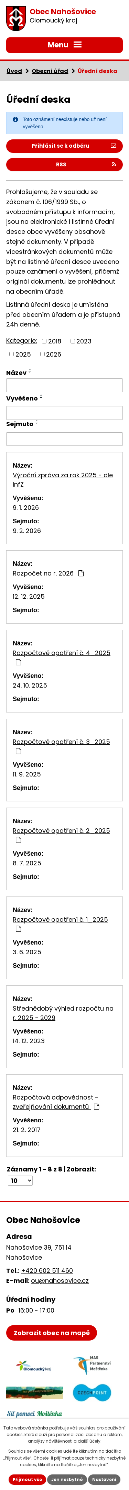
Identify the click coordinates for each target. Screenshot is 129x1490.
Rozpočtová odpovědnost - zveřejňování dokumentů (56, 1102)
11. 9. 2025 (27, 774)
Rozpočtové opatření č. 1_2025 (60, 923)
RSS (86, 164)
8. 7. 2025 (27, 863)
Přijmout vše (27, 1479)
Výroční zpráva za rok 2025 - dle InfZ (63, 480)
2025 (23, 354)
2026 (53, 354)
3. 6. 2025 (27, 952)
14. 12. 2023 (29, 1041)
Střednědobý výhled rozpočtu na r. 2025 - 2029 (63, 1013)
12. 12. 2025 (29, 596)
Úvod (14, 71)
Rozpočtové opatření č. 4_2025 (61, 657)
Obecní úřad (50, 71)
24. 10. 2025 (30, 685)
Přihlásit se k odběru (74, 145)
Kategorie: (21, 340)
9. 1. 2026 (26, 507)
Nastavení (104, 1479)
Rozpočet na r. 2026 (48, 573)
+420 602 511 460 (47, 1270)
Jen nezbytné (67, 1479)
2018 (54, 341)
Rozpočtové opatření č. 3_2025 (61, 745)
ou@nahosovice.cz (60, 1280)
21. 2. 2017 (27, 1129)
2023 (84, 341)
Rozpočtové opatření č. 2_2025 (61, 834)
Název (16, 372)
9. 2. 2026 (27, 530)
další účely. (89, 1441)
